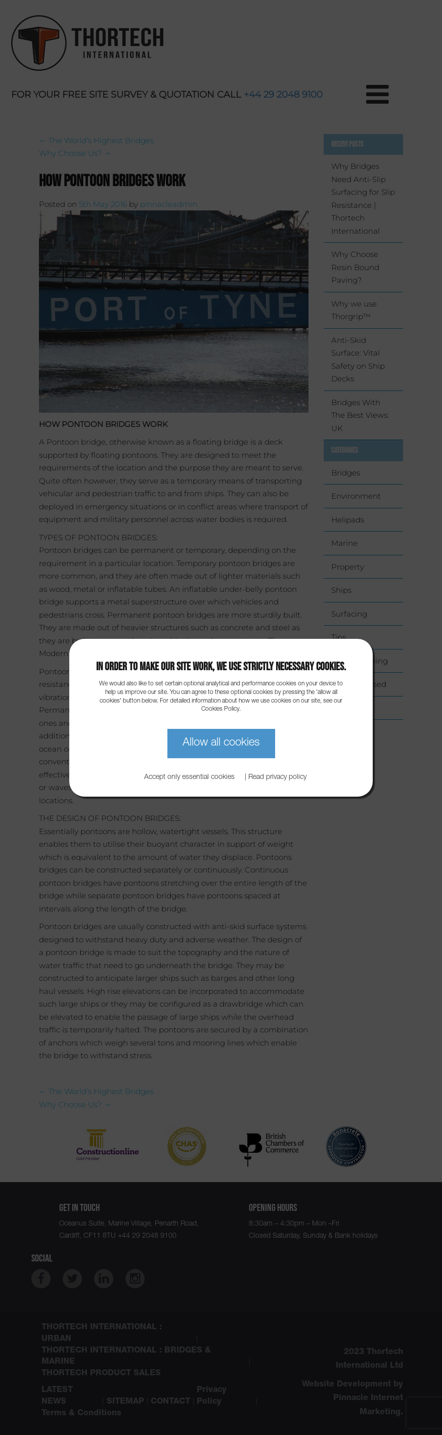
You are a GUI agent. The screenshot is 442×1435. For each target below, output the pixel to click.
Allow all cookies (221, 743)
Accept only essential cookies (189, 777)
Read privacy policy (277, 777)
